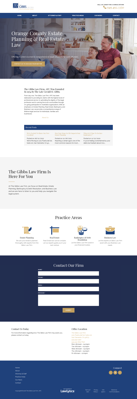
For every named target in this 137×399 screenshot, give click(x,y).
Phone (41, 277)
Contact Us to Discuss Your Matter (28, 64)
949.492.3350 (115, 7)
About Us (45, 117)
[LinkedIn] (111, 372)
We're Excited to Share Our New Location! (38, 134)
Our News (98, 15)
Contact (116, 15)
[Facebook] (120, 372)
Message (41, 293)
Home (19, 15)
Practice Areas (78, 15)
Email (40, 285)
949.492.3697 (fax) (78, 342)
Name (40, 269)
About (34, 15)
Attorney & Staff (54, 15)
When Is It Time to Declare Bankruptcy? (93, 134)
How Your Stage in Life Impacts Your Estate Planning (67, 134)
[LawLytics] (68, 391)
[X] (115, 372)
